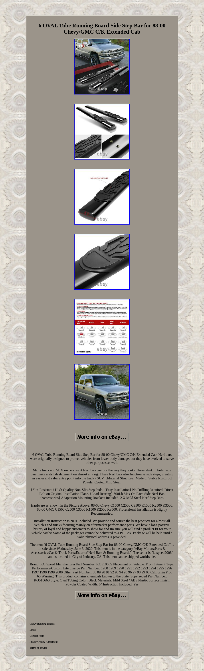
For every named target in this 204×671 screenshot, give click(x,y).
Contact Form (37, 635)
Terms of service (38, 647)
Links (33, 629)
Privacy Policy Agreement (43, 641)
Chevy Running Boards (42, 623)
